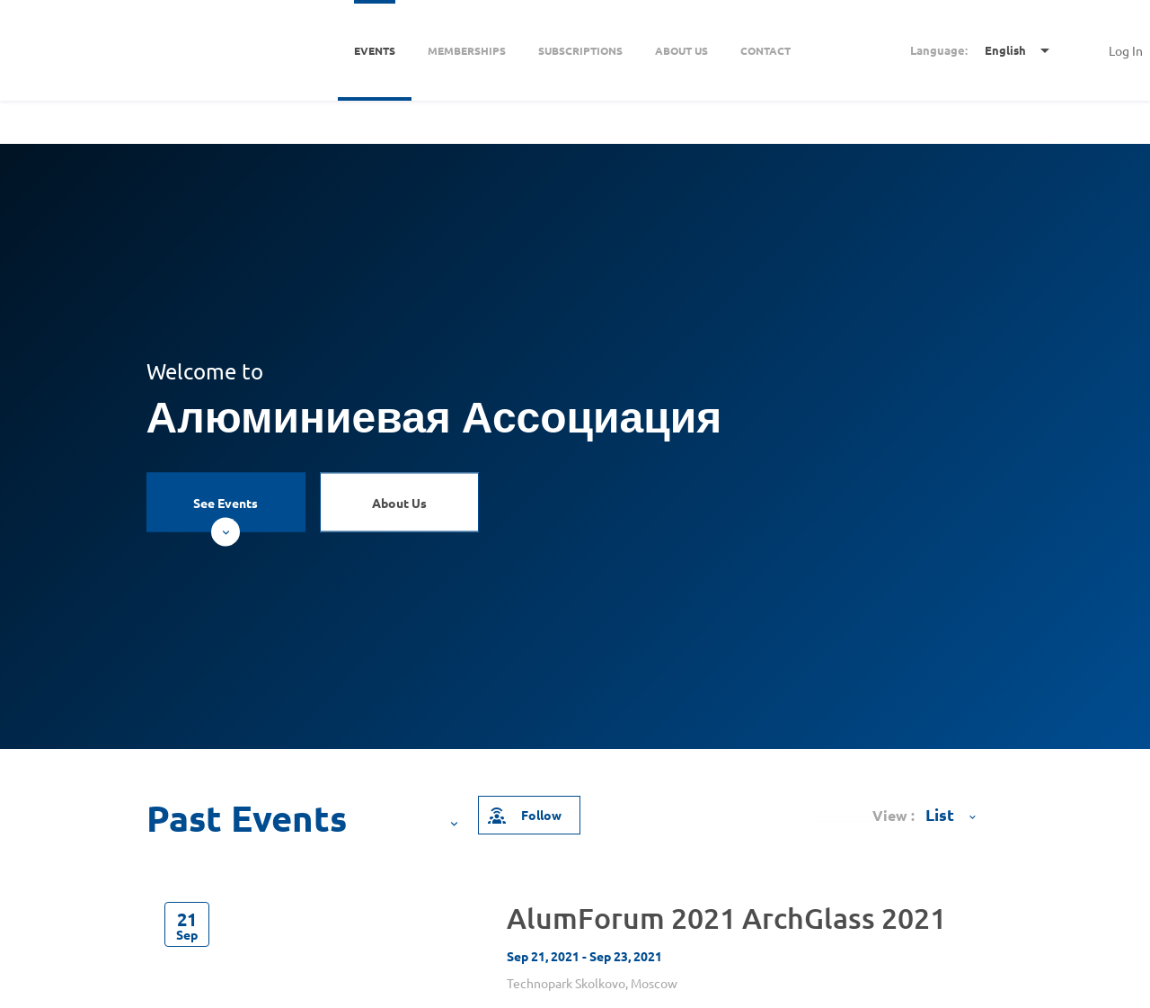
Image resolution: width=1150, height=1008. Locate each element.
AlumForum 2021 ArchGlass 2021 (726, 917)
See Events (225, 513)
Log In (1126, 50)
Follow (524, 814)
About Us (399, 503)
